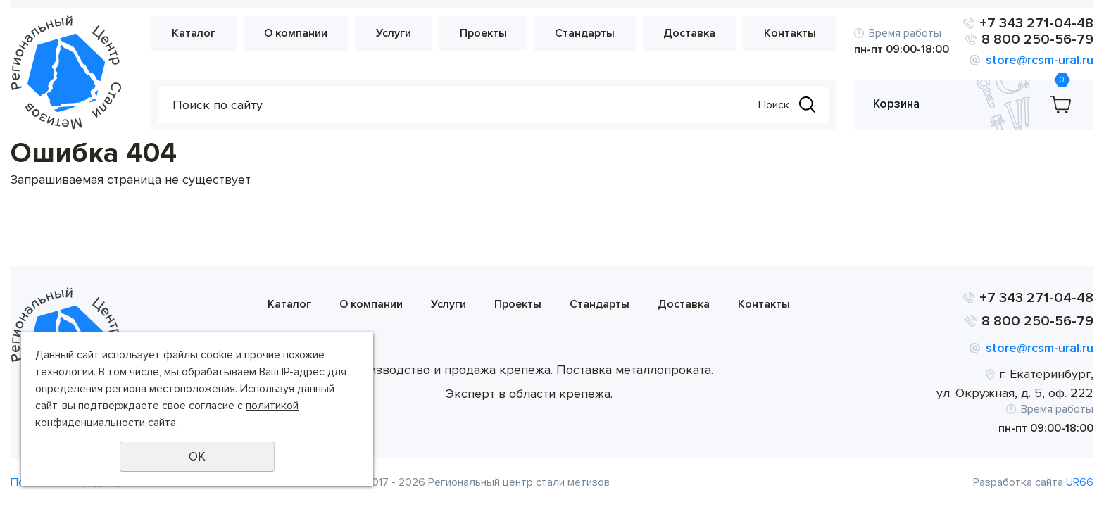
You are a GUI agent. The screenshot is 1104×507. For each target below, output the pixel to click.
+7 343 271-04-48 (1036, 23)
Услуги (393, 33)
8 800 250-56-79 (1037, 39)
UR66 (1079, 482)
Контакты (790, 33)
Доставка (689, 33)
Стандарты (585, 33)
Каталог (193, 33)
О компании (295, 33)
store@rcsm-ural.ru (1039, 60)
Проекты (483, 33)
